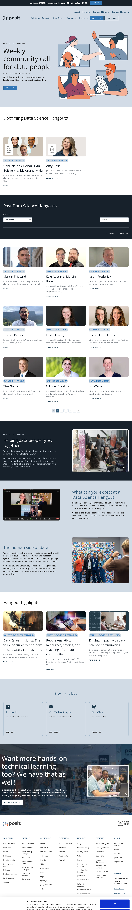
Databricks (100, 849)
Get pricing (26, 872)
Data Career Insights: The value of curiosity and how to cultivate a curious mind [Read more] (22, 645)
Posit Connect (27, 841)
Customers (64, 831)
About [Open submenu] (77, 12)
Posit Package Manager (27, 846)
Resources (81, 831)
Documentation (83, 873)
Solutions (8, 831)
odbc (42, 882)
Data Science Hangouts (82, 858)
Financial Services (10, 837)
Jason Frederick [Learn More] (100, 276)
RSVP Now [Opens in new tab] (96, 3)
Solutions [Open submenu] (35, 18)
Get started (96, 18)
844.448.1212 (119, 882)
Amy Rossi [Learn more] (53, 166)
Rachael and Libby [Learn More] (102, 335)
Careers (117, 842)
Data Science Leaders (8, 858)
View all (6, 875)
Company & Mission (118, 838)
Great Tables (45, 861)
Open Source (45, 831)
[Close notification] (129, 3)
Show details (32, 906)
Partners (100, 831)
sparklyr (43, 874)
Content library (83, 841)
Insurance (7, 841)
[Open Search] (122, 18)
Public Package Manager (27, 861)
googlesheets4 (46, 878)
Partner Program (102, 837)
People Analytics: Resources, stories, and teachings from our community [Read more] (63, 647)
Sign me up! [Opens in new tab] (10, 88)
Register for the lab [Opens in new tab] (12, 795)
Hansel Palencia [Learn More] (14, 335)
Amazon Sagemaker (100, 854)
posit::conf (81, 869)
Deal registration (102, 841)
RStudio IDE (44, 841)
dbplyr (42, 870)
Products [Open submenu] (46, 18)
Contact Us (119, 866)
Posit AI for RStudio (26, 867)
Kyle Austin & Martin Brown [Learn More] (61, 278)
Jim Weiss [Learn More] (96, 386)
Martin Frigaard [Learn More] (14, 276)
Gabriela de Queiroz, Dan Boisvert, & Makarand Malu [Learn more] (23, 168)
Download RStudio (101, 12)
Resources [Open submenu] (83, 18)
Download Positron (120, 12)
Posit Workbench (28, 837)
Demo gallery (112, 18)
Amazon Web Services (101, 860)
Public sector (8, 849)
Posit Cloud (26, 851)
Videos (79, 849)
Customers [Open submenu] (71, 18)
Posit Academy (8, 871)
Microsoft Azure (102, 865)
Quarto (43, 853)
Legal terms (119, 855)
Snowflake (100, 845)
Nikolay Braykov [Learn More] (57, 386)
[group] (17, 219)
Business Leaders (10, 867)
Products (26, 831)
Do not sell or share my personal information (115, 901)
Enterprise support (81, 878)
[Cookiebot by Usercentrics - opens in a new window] (13, 906)
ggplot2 (43, 865)
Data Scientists (9, 853)
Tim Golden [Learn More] (11, 386)
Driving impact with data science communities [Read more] (107, 642)
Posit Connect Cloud (27, 856)
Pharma (6, 845)
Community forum (84, 883)
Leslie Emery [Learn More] (55, 335)
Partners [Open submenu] (86, 12)
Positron (43, 837)
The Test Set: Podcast (82, 864)
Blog (79, 837)
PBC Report (118, 846)
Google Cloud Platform (101, 870)
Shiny (42, 857)
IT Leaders (7, 863)
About (117, 831)
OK (115, 892)
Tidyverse (44, 849)
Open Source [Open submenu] (58, 18)
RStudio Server (46, 845)
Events (79, 853)
